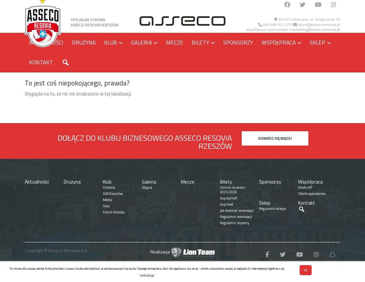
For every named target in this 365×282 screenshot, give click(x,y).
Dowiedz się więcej (275, 138)
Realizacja (182, 252)
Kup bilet (226, 204)
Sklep (317, 42)
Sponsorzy (238, 42)
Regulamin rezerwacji (236, 216)
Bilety (200, 42)
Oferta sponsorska (312, 193)
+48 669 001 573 (275, 24)
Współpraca (279, 42)
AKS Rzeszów (113, 193)
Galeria (141, 42)
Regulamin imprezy (234, 223)
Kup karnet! (228, 198)
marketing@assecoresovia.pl (315, 29)
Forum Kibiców (114, 212)
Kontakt (41, 62)
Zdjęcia (147, 187)
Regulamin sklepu (272, 208)
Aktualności (37, 181)
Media (107, 200)
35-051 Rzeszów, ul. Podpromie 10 (307, 19)
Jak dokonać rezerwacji (237, 210)
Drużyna (84, 42)
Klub (110, 42)
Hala (106, 206)
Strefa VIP (305, 187)
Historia (109, 187)
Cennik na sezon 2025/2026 (232, 189)
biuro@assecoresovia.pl (316, 24)
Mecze (174, 42)
